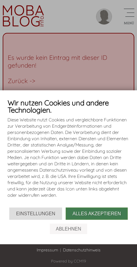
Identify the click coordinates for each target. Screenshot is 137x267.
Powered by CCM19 (68, 261)
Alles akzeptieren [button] (97, 213)
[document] (68, 153)
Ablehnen (68, 228)
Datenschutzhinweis (82, 250)
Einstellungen (35, 213)
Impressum (47, 250)
